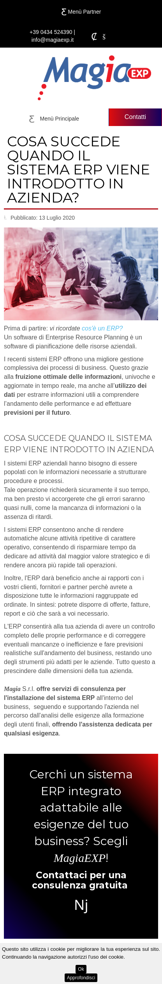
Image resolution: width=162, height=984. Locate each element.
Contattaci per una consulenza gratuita (80, 880)
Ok (81, 969)
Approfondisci (81, 977)
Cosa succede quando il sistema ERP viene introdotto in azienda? (78, 169)
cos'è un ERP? (102, 328)
